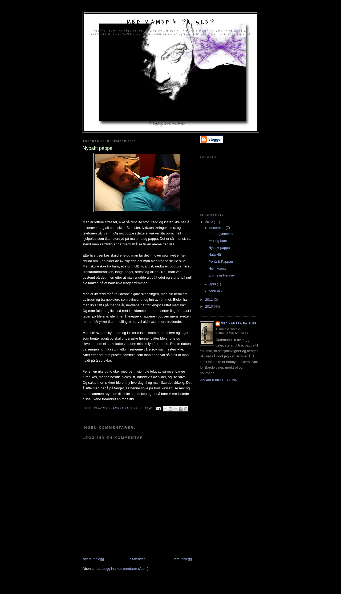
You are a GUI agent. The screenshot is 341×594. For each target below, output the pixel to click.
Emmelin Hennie (221, 275)
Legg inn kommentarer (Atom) (125, 569)
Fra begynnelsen (221, 234)
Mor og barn (217, 241)
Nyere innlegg (93, 559)
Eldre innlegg (182, 559)
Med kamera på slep (171, 22)
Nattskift (214, 255)
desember (217, 228)
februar (215, 291)
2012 (209, 222)
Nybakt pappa (219, 248)
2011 (209, 300)
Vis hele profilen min (219, 380)
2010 (209, 306)
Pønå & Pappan (220, 261)
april (213, 284)
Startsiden (138, 559)
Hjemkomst (217, 268)
